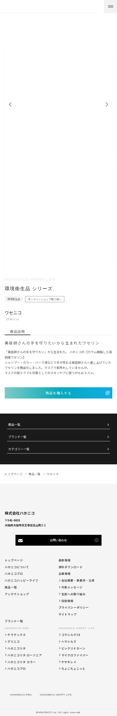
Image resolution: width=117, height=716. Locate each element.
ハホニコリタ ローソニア (25, 655)
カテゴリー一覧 (19, 449)
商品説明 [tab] (17, 331)
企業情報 (65, 573)
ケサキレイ (69, 662)
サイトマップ (68, 614)
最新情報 (65, 560)
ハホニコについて (17, 567)
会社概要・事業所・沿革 (78, 580)
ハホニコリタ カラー (22, 662)
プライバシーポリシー (74, 607)
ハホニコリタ (17, 648)
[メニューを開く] (110, 6)
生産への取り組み (73, 594)
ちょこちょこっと (73, 668)
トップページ (14, 560)
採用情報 (67, 601)
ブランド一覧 (17, 437)
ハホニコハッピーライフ (21, 580)
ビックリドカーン (73, 648)
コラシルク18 (70, 635)
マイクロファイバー (75, 655)
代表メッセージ (72, 587)
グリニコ (14, 641)
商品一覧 (14, 424)
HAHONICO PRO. (17, 628)
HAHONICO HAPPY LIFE (77, 628)
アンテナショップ (17, 594)
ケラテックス (17, 635)
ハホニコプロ (14, 573)
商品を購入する (58, 393)
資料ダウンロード (71, 567)
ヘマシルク (69, 641)
